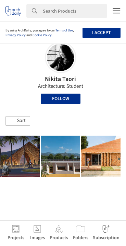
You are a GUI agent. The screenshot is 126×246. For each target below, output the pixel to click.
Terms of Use (64, 30)
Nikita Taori (60, 79)
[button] (17, 121)
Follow (60, 98)
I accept (101, 32)
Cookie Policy (42, 35)
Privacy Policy (15, 35)
